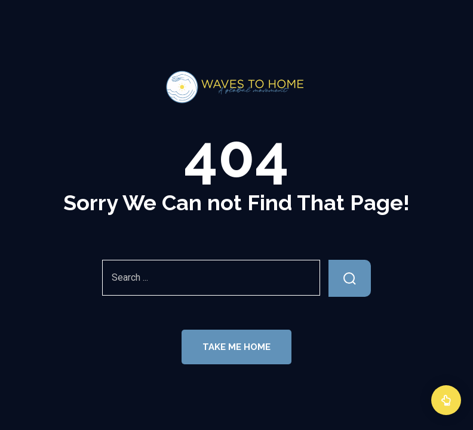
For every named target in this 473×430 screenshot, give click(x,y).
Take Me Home (236, 347)
